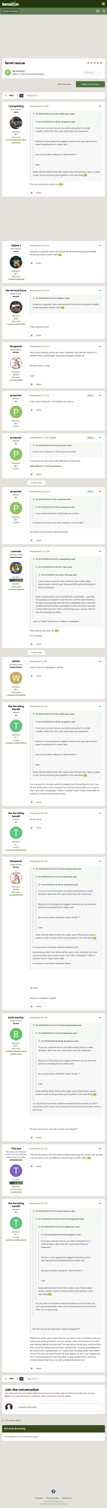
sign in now (66, 1393)
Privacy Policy (52, 1498)
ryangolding (16, 106)
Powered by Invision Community (53, 1504)
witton (16, 661)
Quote (38, 193)
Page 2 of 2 (32, 96)
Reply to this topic (90, 84)
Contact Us (67, 1498)
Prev (11, 96)
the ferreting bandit (16, 708)
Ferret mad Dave (16, 290)
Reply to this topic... (28, 1407)
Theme (39, 1498)
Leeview (16, 551)
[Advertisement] (53, 36)
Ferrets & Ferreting (35, 74)
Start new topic (64, 84)
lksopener (16, 346)
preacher (20, 71)
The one (16, 1148)
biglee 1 (16, 245)
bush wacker (16, 1017)
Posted (39, 106)
